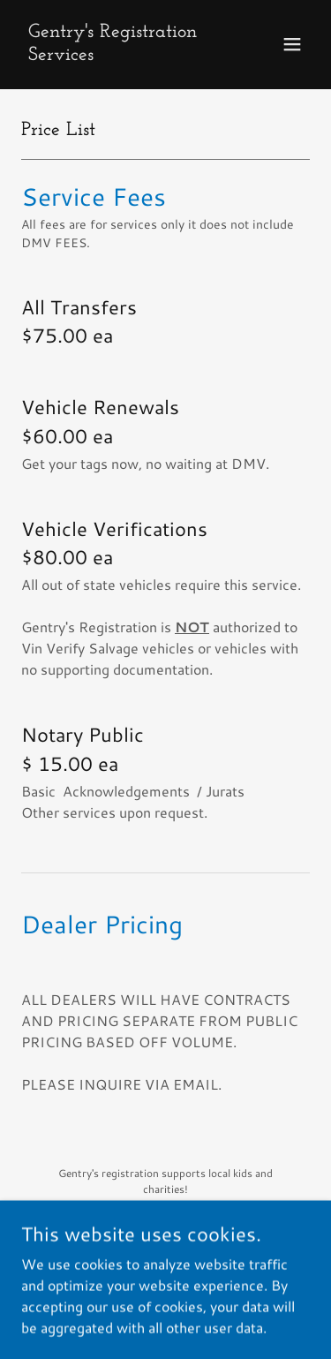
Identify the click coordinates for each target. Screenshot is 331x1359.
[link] (122, 54)
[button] (292, 44)
